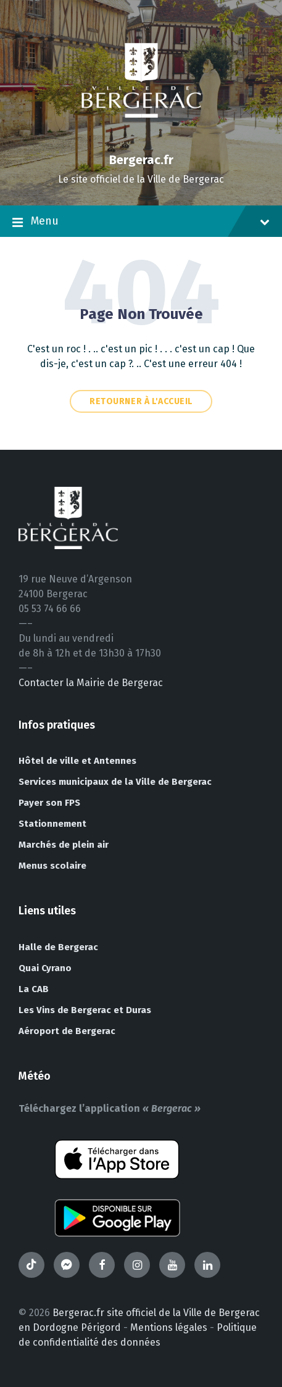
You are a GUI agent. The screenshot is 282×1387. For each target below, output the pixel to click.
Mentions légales (168, 1327)
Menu (141, 222)
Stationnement (52, 823)
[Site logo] (141, 138)
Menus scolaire (52, 865)
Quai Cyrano (45, 968)
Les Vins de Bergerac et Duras (85, 1010)
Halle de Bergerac (58, 947)
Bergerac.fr (141, 159)
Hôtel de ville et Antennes (77, 760)
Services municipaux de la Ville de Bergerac (115, 781)
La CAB (34, 989)
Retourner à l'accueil (141, 401)
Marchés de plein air (64, 844)
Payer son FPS (49, 802)
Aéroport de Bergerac (67, 1031)
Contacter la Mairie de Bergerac (91, 683)
